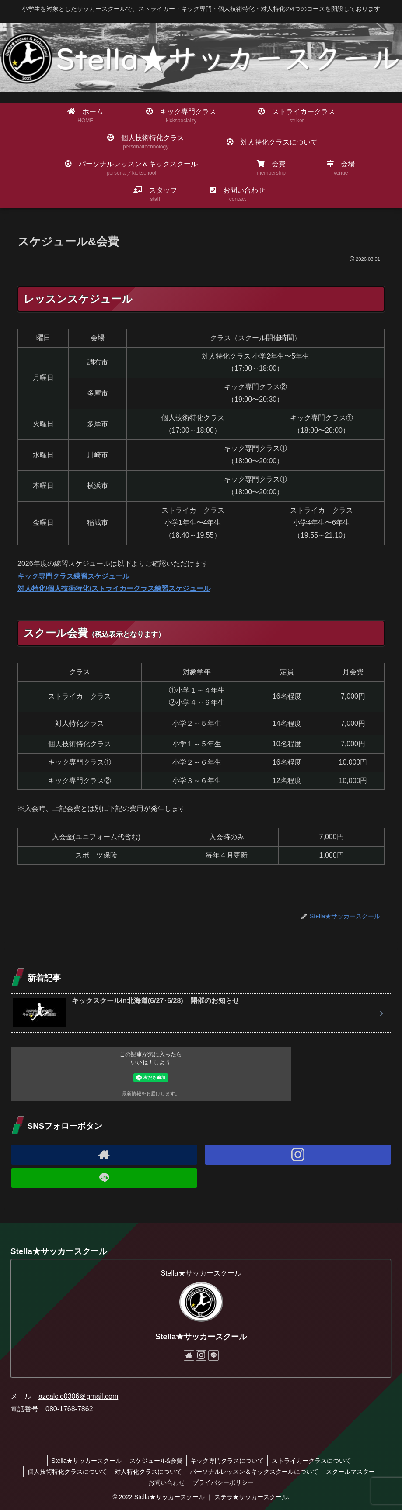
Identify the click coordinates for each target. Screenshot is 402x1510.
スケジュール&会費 (155, 1460)
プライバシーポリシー (224, 1482)
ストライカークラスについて (313, 1460)
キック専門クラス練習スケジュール (73, 576)
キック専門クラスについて (228, 1460)
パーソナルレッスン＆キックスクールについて (255, 1471)
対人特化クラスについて (148, 1471)
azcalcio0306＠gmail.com (78, 1396)
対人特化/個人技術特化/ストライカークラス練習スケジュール (113, 588)
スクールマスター (353, 1471)
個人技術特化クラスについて (65, 1471)
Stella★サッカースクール (201, 1336)
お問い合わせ (165, 1482)
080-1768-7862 (69, 1409)
